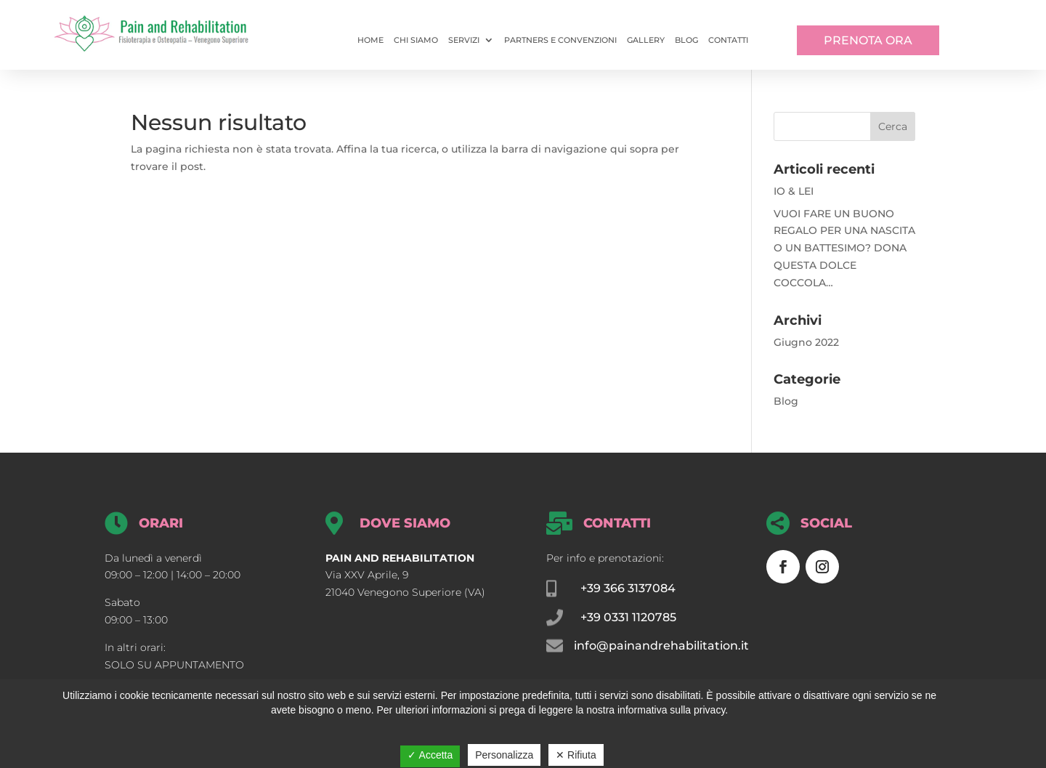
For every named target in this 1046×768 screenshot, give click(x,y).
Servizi (463, 40)
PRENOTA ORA (868, 40)
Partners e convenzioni (560, 40)
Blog (686, 40)
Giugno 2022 (806, 342)
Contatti (728, 40)
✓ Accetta (430, 755)
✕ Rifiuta (576, 755)
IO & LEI (794, 191)
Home (370, 40)
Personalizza (504, 755)
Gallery (646, 40)
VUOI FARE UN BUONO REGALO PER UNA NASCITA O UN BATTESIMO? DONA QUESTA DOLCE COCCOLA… (844, 248)
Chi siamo (416, 40)
